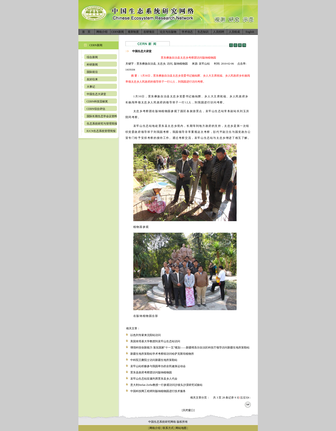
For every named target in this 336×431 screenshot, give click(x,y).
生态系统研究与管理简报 (102, 123)
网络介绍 (101, 31)
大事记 (91, 86)
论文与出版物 (168, 31)
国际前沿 (92, 72)
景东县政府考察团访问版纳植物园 (151, 372)
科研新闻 (92, 64)
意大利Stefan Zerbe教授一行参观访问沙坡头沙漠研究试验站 (166, 384)
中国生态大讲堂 (96, 94)
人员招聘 (218, 31)
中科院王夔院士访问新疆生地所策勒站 (153, 360)
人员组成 (234, 31)
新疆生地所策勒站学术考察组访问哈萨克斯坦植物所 (162, 353)
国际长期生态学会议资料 (102, 116)
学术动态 (187, 31)
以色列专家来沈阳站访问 (145, 335)
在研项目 (149, 31)
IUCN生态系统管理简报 (101, 131)
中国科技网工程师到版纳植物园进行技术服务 (158, 391)
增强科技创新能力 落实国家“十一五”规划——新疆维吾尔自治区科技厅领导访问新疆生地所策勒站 (190, 347)
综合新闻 (92, 57)
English (250, 31)
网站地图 (181, 428)
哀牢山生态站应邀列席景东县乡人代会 (153, 378)
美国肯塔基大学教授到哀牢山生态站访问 (155, 341)
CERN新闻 (117, 31)
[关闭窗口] (188, 410)
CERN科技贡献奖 (97, 101)
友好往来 (92, 79)
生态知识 (202, 31)
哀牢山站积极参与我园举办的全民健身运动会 (158, 366)
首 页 (86, 31)
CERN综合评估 (96, 108)
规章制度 (133, 31)
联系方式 (168, 428)
